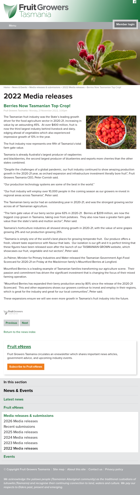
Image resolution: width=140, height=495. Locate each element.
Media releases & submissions (44, 87)
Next (25, 323)
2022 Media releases (74, 87)
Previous (11, 323)
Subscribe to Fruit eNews (25, 367)
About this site (76, 469)
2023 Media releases (21, 443)
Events (9, 456)
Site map (58, 469)
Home (7, 87)
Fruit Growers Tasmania (16, 110)
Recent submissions (19, 426)
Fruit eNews (19, 346)
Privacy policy (114, 469)
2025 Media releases (21, 432)
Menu (12, 25)
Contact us (95, 469)
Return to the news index (20, 332)
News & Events (19, 87)
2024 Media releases (21, 437)
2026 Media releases (21, 421)
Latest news (14, 399)
